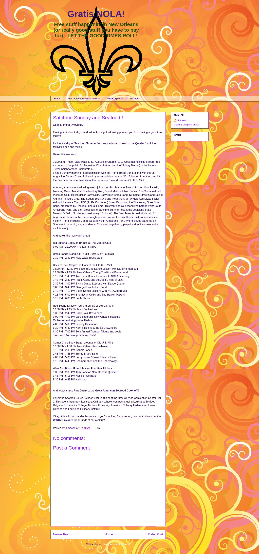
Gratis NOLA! (96, 14)
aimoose (181, 120)
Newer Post (61, 534)
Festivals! (135, 98)
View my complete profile (186, 124)
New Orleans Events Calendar (84, 98)
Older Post (155, 534)
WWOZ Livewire (63, 420)
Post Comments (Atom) (116, 544)
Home (57, 98)
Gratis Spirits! (115, 98)
